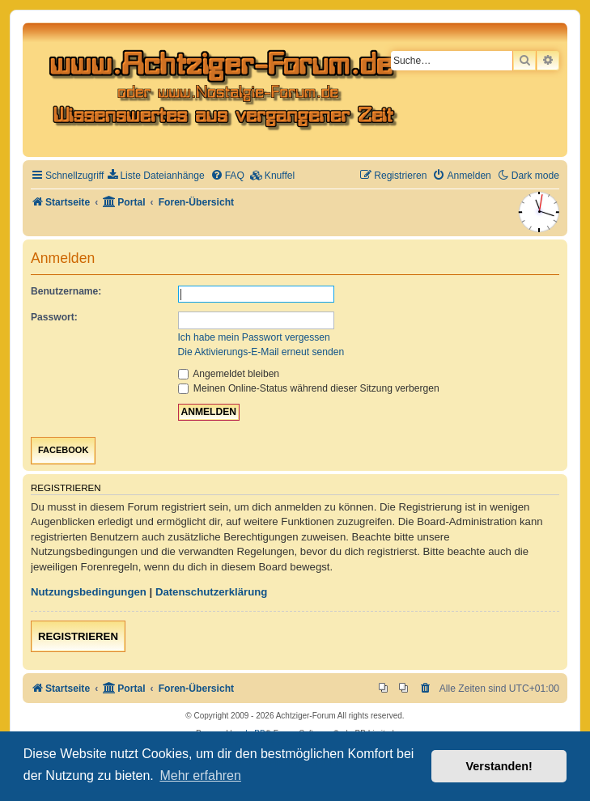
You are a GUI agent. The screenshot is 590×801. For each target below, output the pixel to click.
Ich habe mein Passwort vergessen (254, 337)
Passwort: (54, 317)
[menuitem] (156, 176)
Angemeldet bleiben (229, 373)
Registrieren (78, 636)
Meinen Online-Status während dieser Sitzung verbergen (308, 388)
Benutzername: (66, 291)
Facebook (63, 450)
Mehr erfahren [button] (200, 775)
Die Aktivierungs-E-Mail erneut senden (261, 352)
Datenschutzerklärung (211, 592)
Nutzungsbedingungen (88, 592)
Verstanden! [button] (499, 766)
